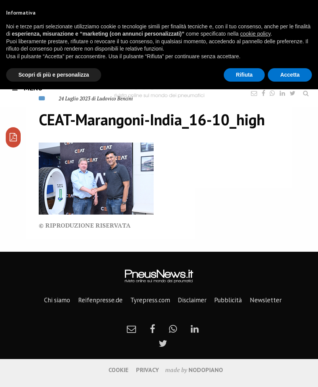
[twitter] (163, 343)
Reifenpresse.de (100, 300)
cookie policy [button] (255, 34)
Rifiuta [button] (244, 75)
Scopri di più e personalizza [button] (53, 75)
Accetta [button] (290, 75)
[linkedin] (195, 329)
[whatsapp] (173, 329)
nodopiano (206, 370)
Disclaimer (192, 300)
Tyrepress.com (150, 300)
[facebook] (152, 329)
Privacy (147, 370)
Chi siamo (57, 300)
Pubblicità (228, 300)
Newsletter (266, 300)
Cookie (118, 370)
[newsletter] (131, 329)
